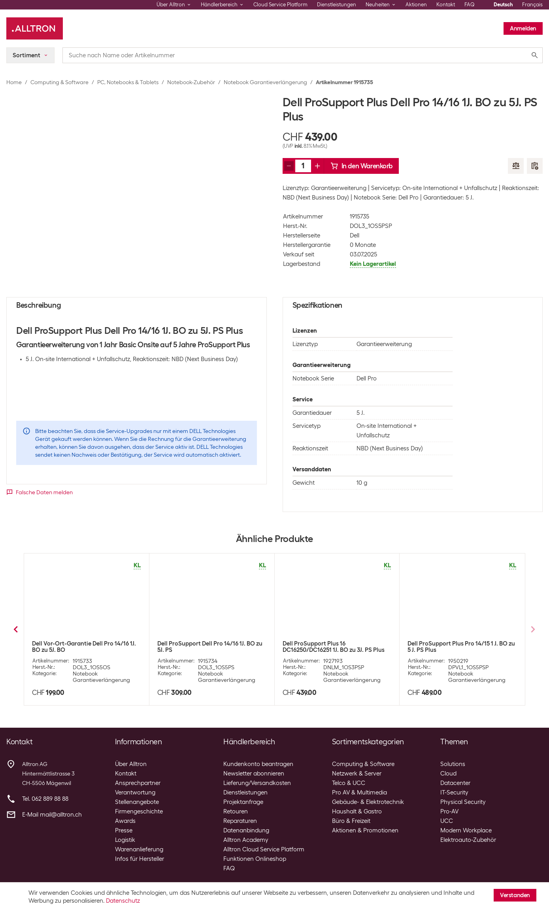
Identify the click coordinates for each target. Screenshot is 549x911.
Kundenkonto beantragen (258, 764)
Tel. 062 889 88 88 (45, 798)
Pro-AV (449, 811)
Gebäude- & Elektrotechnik (368, 802)
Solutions (452, 764)
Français (532, 5)
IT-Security (454, 792)
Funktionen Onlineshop (254, 858)
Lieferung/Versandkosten (257, 783)
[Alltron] (34, 28)
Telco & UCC (348, 783)
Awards (125, 820)
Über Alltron (131, 764)
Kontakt (445, 5)
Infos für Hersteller (139, 858)
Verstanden (515, 895)
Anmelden (523, 28)
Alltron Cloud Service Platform (263, 849)
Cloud (448, 773)
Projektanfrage (243, 802)
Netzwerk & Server (356, 773)
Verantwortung (135, 792)
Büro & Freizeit (351, 820)
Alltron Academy (245, 839)
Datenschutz (123, 900)
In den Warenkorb (361, 166)
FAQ (469, 5)
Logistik (125, 839)
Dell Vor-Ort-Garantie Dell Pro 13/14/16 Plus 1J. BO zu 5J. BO (335, 646)
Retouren (235, 811)
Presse (123, 830)
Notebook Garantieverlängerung (265, 82)
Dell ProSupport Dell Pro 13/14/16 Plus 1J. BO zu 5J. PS (462, 646)
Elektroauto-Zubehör (468, 839)
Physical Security (463, 802)
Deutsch (503, 5)
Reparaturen (240, 820)
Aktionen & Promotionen (365, 830)
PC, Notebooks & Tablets (127, 82)
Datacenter (455, 783)
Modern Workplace (466, 830)
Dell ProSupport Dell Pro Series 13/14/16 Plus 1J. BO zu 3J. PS (85, 646)
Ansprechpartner (137, 783)
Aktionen (416, 5)
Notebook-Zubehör (191, 82)
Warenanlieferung (139, 849)
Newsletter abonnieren (253, 773)
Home (14, 82)
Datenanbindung (246, 830)
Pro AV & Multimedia (359, 792)
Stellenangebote (137, 802)
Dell (354, 235)
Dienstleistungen (336, 5)
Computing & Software (59, 82)
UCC (446, 820)
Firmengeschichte (139, 811)
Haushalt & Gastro (357, 811)
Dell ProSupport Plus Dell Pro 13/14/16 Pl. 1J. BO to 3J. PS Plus (208, 646)
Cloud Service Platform (280, 5)
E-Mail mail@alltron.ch (52, 814)
